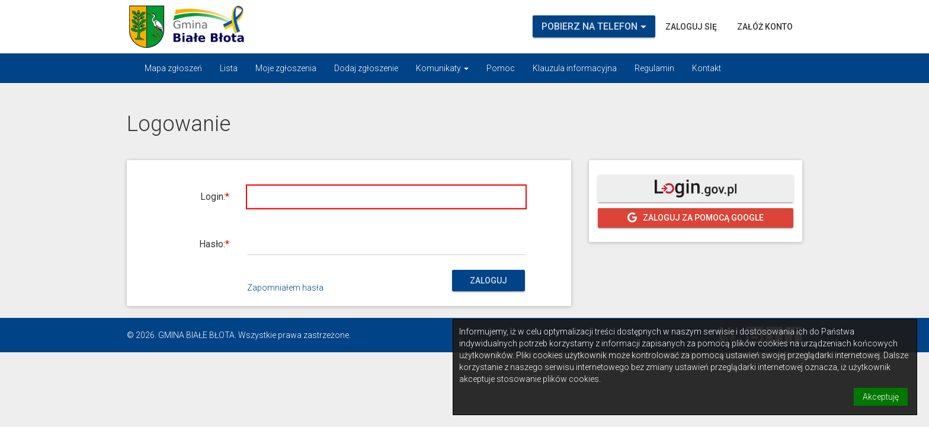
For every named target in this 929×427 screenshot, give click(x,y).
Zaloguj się (691, 26)
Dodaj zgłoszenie (366, 68)
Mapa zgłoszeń (173, 68)
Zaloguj (488, 280)
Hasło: (212, 244)
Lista (229, 68)
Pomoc (500, 68)
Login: (212, 196)
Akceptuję (881, 396)
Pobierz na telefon (594, 26)
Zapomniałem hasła (285, 287)
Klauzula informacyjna (575, 68)
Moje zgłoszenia (285, 68)
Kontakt (706, 68)
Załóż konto (765, 26)
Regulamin (654, 68)
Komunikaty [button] (442, 68)
